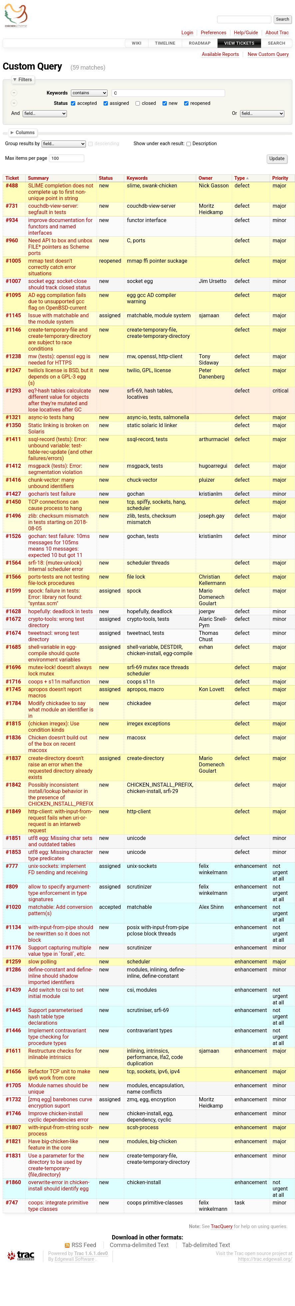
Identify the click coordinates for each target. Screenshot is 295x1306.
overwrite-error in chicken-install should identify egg (59, 1185)
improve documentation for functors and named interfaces (60, 226)
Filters (25, 79)
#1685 (13, 647)
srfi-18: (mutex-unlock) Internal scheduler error (55, 566)
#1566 (13, 577)
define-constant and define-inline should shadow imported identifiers (60, 975)
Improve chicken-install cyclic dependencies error (58, 1116)
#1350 (13, 425)
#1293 (13, 391)
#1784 (13, 703)
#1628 (13, 611)
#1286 (13, 969)
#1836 (13, 737)
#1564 (13, 563)
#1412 (13, 466)
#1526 (13, 536)
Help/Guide (246, 33)
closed (149, 103)
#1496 (13, 516)
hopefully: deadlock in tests (60, 611)
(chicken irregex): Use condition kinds (53, 726)
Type (239, 178)
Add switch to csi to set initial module (56, 993)
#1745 (13, 689)
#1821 (13, 1141)
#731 (12, 206)
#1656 (13, 1071)
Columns (25, 132)
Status (61, 103)
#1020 (13, 907)
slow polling (42, 961)
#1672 (13, 619)
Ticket (12, 178)
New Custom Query (268, 54)
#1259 (13, 961)
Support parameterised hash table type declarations (55, 1016)
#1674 (13, 633)
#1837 (13, 758)
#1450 (13, 502)
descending (107, 143)
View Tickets (239, 43)
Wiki (137, 43)
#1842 (13, 785)
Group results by (22, 143)
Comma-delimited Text (139, 1245)
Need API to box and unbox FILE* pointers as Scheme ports (60, 246)
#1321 (13, 417)
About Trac (277, 33)
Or (234, 113)
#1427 (13, 494)
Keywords (57, 93)
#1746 (13, 1113)
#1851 (13, 838)
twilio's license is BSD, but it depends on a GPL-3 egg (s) (60, 376)
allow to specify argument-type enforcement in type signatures (59, 893)
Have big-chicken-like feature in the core (53, 1144)
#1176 (13, 947)
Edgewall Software (74, 1259)
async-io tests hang (51, 417)
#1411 (13, 439)
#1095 (13, 295)
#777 (12, 866)
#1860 (13, 1182)
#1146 (13, 330)
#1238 (13, 356)
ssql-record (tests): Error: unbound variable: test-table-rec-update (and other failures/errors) (60, 448)
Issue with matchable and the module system (58, 318)
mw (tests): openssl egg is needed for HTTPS (59, 359)
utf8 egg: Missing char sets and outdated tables (60, 841)
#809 (12, 887)
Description (201, 143)
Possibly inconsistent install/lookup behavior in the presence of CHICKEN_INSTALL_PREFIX (61, 794)
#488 (12, 185)
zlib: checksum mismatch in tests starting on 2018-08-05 (58, 522)
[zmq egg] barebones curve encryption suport (60, 1102)
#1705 (13, 1085)
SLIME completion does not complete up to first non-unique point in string (61, 191)
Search (276, 43)
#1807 (13, 1127)
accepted (87, 103)
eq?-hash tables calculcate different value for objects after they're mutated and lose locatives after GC (59, 400)
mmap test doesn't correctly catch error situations (52, 267)
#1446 (13, 1030)
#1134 (13, 927)
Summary (38, 178)
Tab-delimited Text (206, 1245)
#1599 (13, 591)
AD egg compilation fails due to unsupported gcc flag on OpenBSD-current (57, 301)
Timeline (165, 43)
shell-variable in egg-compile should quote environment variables (54, 653)
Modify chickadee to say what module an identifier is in (61, 709)
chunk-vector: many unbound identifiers (51, 483)
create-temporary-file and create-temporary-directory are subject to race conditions (59, 339)
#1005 (13, 261)
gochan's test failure (52, 494)
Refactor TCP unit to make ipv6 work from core (59, 1074)
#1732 (13, 1099)
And (15, 113)
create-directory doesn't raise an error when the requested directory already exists (60, 767)
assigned (119, 103)
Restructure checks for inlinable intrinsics (55, 1054)
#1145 (13, 315)
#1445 (13, 1010)
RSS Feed (84, 1245)
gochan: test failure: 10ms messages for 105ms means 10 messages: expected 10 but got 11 (59, 545)
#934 (12, 220)
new (173, 103)
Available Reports (220, 54)
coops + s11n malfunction (59, 681)
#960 (12, 240)
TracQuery (221, 1226)
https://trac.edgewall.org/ (265, 1259)
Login (187, 33)
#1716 (13, 681)
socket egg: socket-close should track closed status (59, 284)
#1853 (13, 852)
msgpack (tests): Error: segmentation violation (55, 469)
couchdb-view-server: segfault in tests (53, 209)
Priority (280, 178)
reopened (200, 103)
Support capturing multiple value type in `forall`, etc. (59, 950)
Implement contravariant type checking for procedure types (57, 1036)
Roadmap (200, 43)
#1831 (13, 1156)
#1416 (13, 480)
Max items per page (26, 158)
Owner (206, 178)
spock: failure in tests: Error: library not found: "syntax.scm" (55, 597)
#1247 (13, 370)
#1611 (13, 1051)
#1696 (13, 667)
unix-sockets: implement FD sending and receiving (58, 869)
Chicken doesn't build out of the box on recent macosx (57, 743)
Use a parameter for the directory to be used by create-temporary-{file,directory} (56, 1165)
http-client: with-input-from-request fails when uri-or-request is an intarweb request (60, 821)
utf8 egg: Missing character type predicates (60, 855)
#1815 (13, 723)
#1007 (13, 281)
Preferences (213, 33)
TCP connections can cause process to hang (55, 505)
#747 (12, 1202)
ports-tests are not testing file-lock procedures (59, 580)
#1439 (13, 990)
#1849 (13, 811)
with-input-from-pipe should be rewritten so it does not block (60, 933)
